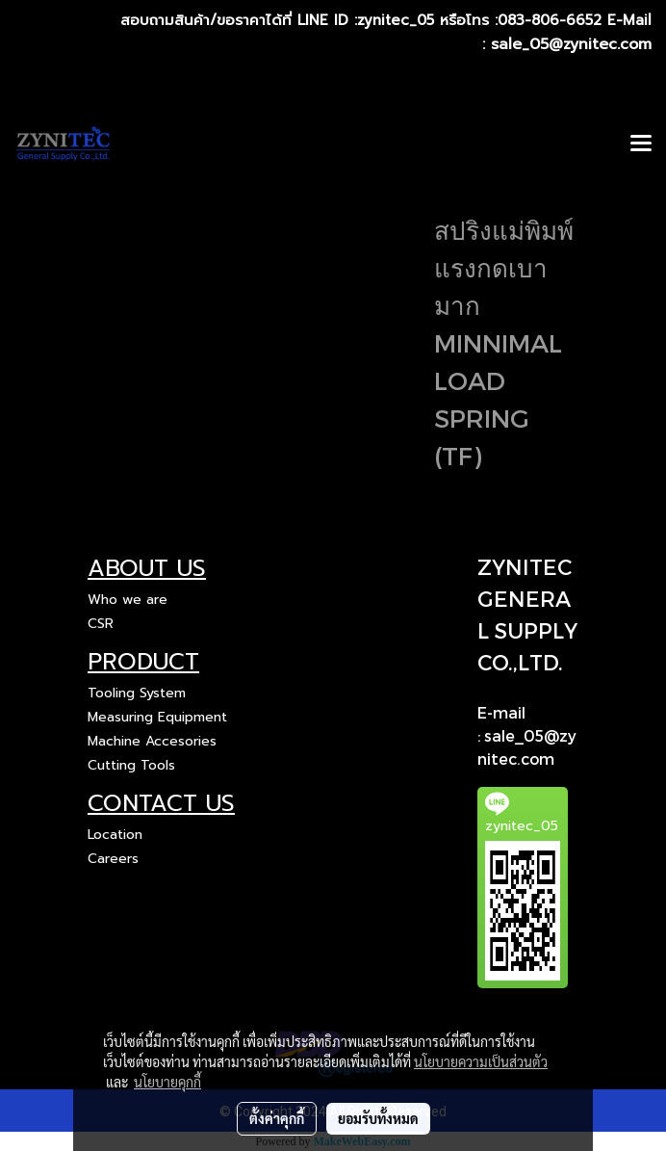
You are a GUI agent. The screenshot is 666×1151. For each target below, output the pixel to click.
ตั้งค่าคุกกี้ (276, 1118)
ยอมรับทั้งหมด (378, 1118)
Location (115, 834)
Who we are (127, 599)
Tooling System (137, 693)
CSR (101, 624)
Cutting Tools (131, 765)
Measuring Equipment (157, 717)
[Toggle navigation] (641, 144)
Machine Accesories (152, 741)
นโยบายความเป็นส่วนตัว (481, 1061)
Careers (113, 859)
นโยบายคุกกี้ (167, 1081)
